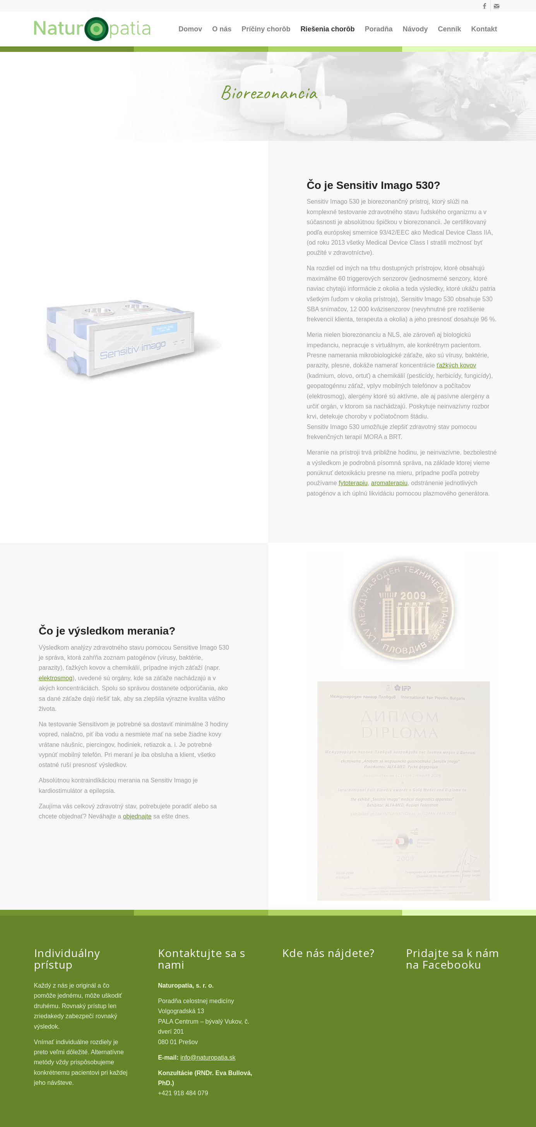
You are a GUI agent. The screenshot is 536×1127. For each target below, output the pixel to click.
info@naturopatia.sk (208, 1057)
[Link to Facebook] (484, 6)
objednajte (137, 816)
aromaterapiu (389, 483)
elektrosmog (55, 678)
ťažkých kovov (456, 365)
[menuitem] (190, 29)
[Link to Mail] (496, 6)
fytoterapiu (353, 483)
